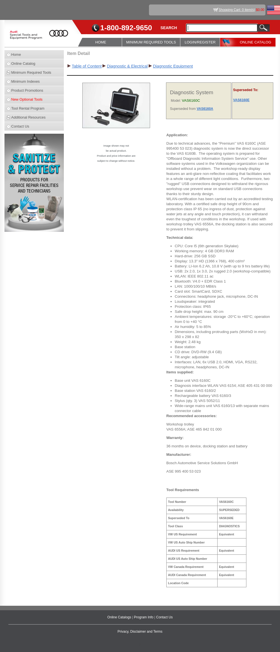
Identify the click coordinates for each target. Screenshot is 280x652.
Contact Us (20, 126)
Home (16, 54)
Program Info (144, 617)
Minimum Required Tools (31, 72)
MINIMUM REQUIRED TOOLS (151, 42)
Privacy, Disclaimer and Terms (140, 631)
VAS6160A (205, 109)
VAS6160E (241, 100)
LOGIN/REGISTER (200, 42)
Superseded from (183, 109)
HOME (100, 42)
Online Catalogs (119, 617)
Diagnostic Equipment (173, 66)
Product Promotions (27, 90)
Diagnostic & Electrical (127, 66)
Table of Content (87, 66)
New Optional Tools (27, 99)
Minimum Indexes (25, 81)
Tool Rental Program (28, 108)
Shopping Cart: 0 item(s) (237, 10)
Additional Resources (28, 117)
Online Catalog (23, 63)
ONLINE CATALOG (255, 42)
